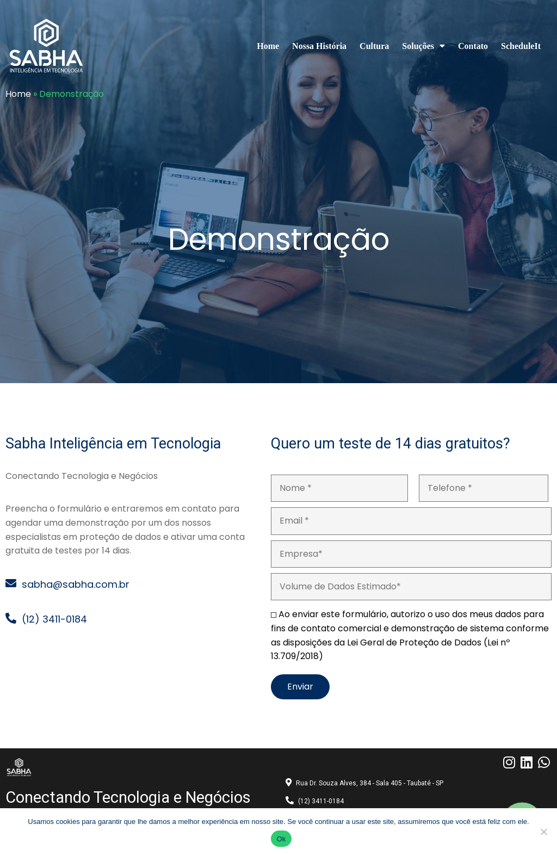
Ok (281, 839)
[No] (543, 831)
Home (18, 94)
